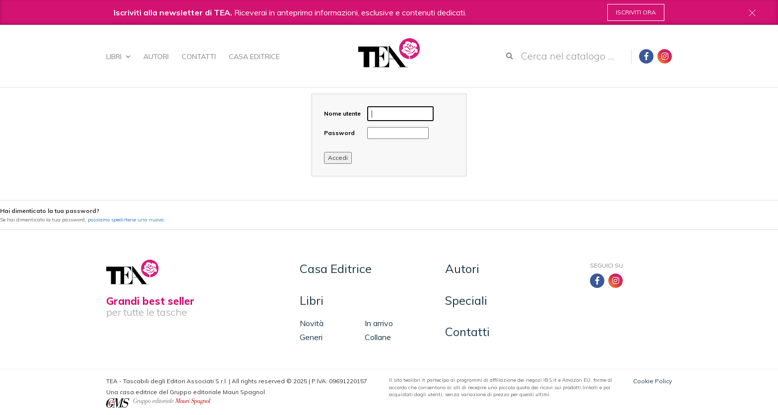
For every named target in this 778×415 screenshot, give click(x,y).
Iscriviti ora (636, 12)
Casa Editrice (254, 56)
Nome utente (342, 113)
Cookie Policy (652, 381)
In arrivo (379, 323)
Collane (378, 337)
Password (339, 133)
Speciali (466, 300)
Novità (312, 323)
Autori (156, 56)
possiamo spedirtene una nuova (126, 219)
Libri (118, 56)
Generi (311, 337)
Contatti (199, 56)
